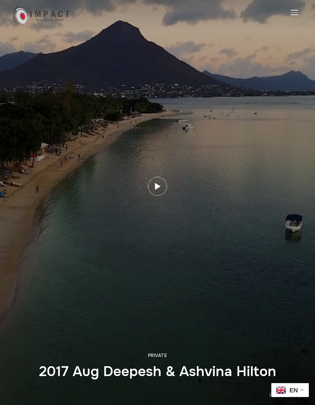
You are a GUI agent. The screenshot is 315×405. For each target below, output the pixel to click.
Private (157, 355)
